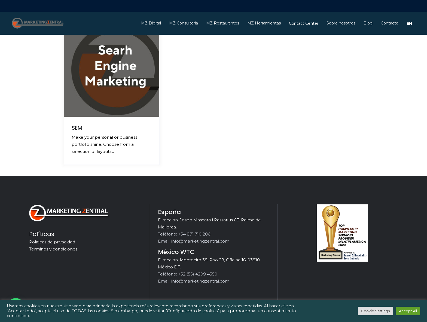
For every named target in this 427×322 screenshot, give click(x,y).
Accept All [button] (408, 311)
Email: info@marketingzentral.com (193, 241)
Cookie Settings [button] (375, 311)
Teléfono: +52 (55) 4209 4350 (187, 274)
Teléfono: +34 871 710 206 (184, 234)
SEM (77, 128)
